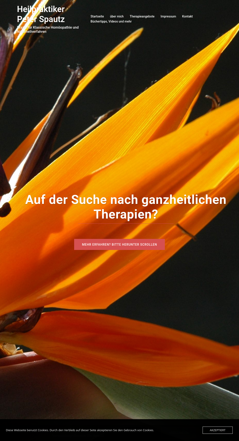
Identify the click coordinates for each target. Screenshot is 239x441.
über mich (116, 16)
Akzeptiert (217, 430)
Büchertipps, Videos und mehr (110, 21)
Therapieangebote (142, 16)
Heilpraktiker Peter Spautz (41, 14)
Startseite (97, 16)
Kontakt (187, 16)
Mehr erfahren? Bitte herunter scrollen (119, 244)
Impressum (168, 16)
